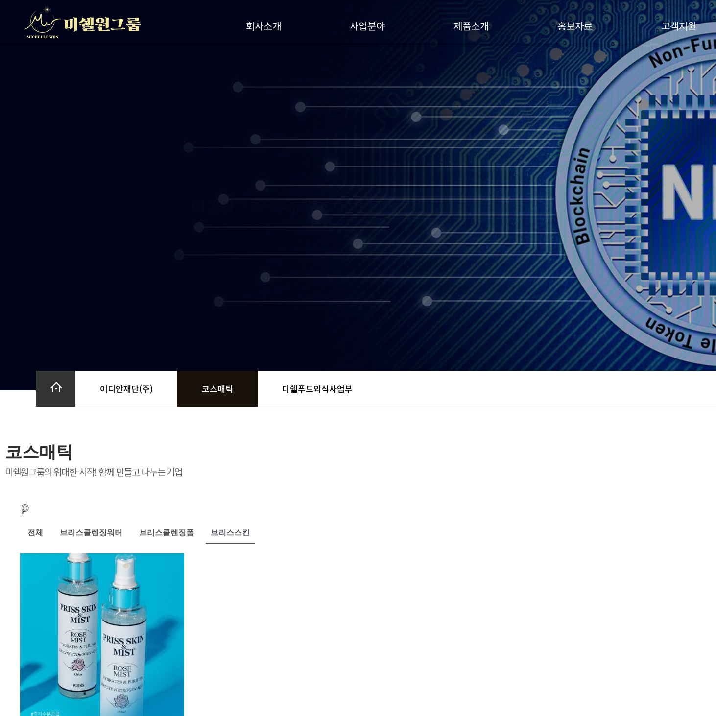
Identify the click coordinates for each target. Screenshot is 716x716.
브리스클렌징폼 (166, 532)
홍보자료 (577, 26)
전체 (35, 532)
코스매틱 (217, 388)
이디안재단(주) (126, 388)
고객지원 (681, 26)
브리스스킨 (230, 532)
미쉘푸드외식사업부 (317, 388)
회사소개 (266, 26)
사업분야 (370, 26)
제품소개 (473, 26)
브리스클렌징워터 (91, 532)
